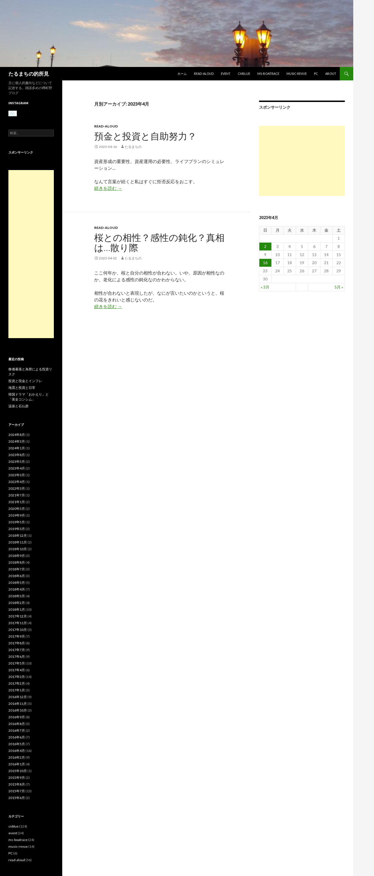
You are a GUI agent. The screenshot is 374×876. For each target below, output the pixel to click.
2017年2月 (16, 683)
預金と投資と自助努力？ (145, 135)
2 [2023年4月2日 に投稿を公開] (265, 246)
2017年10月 (17, 630)
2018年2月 (16, 603)
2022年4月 (16, 482)
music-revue (297, 73)
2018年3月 (16, 596)
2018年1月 (16, 609)
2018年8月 (16, 562)
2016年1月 (16, 764)
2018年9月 (16, 556)
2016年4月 (16, 751)
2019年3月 (16, 529)
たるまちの (133, 147)
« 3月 (265, 287)
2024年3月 (16, 441)
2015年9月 (16, 777)
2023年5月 (16, 461)
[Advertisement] (302, 161)
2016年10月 (17, 710)
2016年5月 (16, 744)
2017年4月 (16, 670)
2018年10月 (17, 549)
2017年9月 (16, 636)
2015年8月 (16, 784)
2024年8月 (16, 435)
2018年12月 (17, 535)
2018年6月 (16, 576)
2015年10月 (17, 771)
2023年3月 (16, 475)
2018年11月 (17, 542)
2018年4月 (16, 589)
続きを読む (108, 188)
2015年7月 (16, 791)
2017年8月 (16, 643)
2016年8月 (16, 724)
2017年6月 (16, 656)
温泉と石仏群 (18, 406)
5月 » (338, 287)
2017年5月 (16, 663)
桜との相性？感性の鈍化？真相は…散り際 (159, 242)
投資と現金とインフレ (25, 381)
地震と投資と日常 (21, 387)
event (225, 73)
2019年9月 (16, 515)
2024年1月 (16, 448)
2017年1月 (16, 690)
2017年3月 (16, 677)
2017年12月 (17, 616)
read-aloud (204, 73)
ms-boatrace (268, 73)
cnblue (244, 73)
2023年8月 (16, 455)
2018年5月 (16, 582)
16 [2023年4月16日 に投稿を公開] (265, 262)
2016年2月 (16, 757)
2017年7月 (16, 650)
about (330, 73)
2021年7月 (16, 495)
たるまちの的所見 (28, 74)
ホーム (182, 73)
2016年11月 (17, 703)
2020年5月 (16, 508)
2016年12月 (17, 697)
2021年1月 (16, 502)
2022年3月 (16, 488)
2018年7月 (16, 569)
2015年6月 (16, 798)
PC (316, 73)
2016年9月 (16, 717)
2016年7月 (16, 730)
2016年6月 (16, 737)
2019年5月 (16, 522)
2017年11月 (17, 623)
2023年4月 (16, 468)
